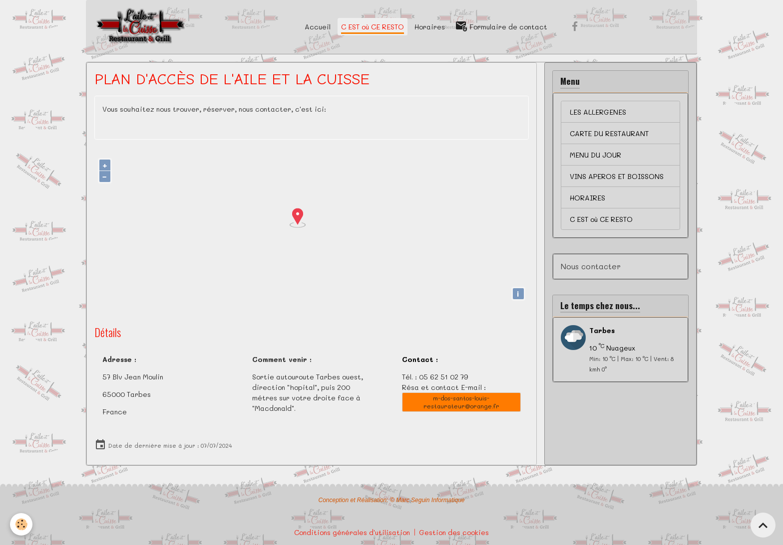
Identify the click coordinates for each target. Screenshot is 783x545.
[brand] (141, 27)
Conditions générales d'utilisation (352, 532)
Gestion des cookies (454, 532)
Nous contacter (591, 266)
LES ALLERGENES (598, 112)
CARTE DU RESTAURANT (609, 133)
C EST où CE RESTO (372, 26)
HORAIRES (587, 197)
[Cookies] (21, 524)
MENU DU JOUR (595, 155)
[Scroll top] (763, 525)
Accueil (318, 26)
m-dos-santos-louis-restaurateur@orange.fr (461, 401)
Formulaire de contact (501, 26)
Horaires (429, 26)
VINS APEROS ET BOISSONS (617, 176)
